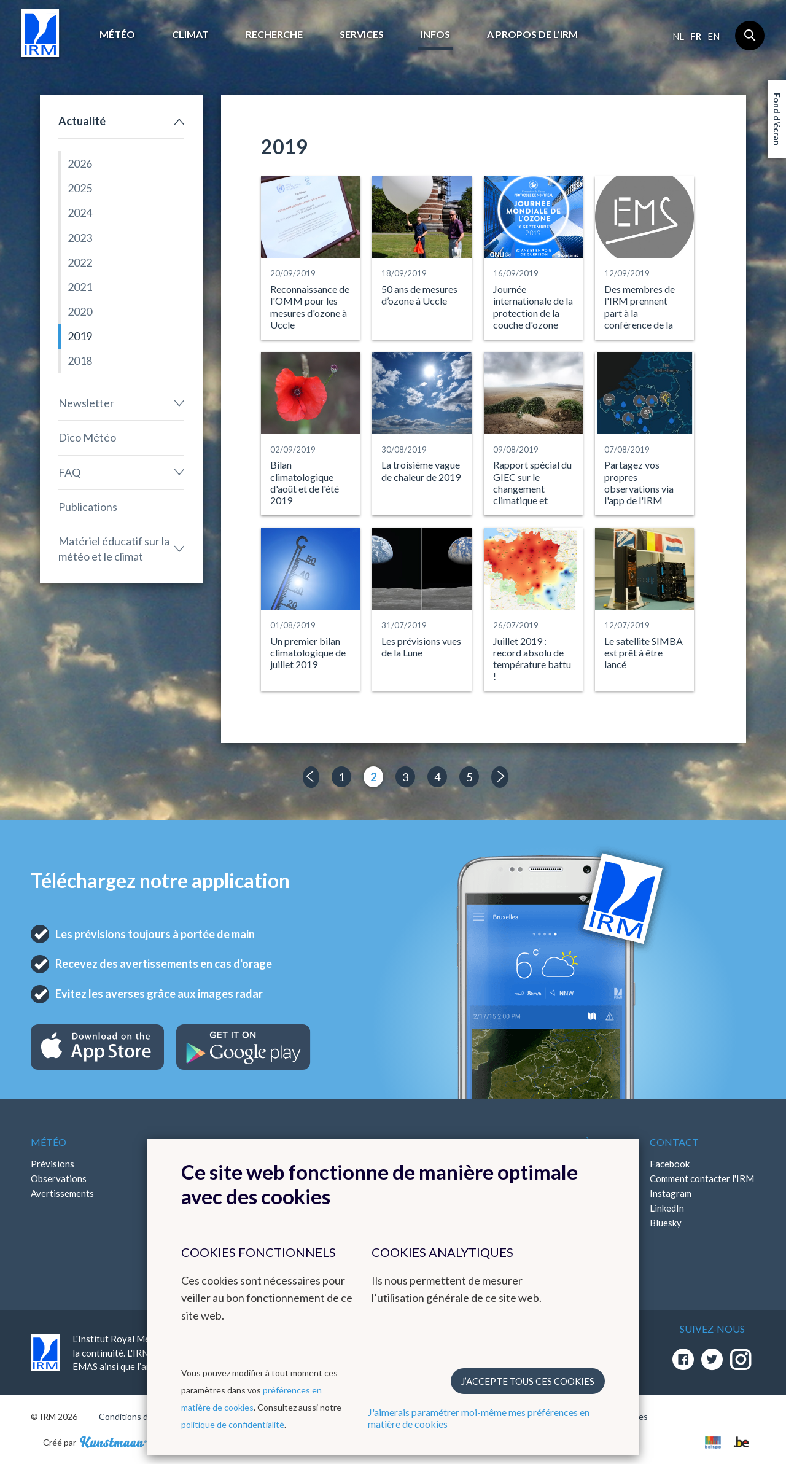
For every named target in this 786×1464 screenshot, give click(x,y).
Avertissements (62, 1193)
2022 (80, 262)
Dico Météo (87, 437)
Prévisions (52, 1163)
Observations (59, 1178)
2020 (80, 311)
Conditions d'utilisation (143, 1416)
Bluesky (666, 1222)
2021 (80, 287)
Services (362, 34)
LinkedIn (667, 1207)
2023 (80, 237)
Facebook (670, 1163)
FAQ (69, 472)
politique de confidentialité (232, 1424)
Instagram (670, 1193)
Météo (117, 34)
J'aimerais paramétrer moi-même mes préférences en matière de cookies (479, 1418)
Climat (190, 34)
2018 (80, 360)
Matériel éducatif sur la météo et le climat (113, 548)
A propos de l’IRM (532, 34)
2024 (80, 212)
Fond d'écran (777, 119)
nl (678, 36)
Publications (87, 506)
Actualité (82, 121)
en (713, 36)
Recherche (274, 34)
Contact (674, 1142)
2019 (80, 336)
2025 (80, 188)
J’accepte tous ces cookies (527, 1381)
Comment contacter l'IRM (702, 1178)
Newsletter (86, 403)
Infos (435, 34)
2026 (80, 163)
